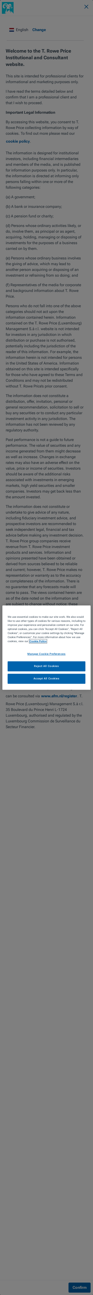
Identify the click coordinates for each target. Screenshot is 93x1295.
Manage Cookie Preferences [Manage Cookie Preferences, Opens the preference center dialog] (46, 654)
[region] (46, 647)
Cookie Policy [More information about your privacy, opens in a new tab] (38, 641)
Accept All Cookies (46, 678)
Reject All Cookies (46, 666)
